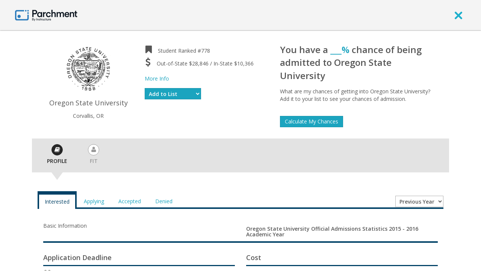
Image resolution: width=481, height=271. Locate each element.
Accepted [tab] (129, 201)
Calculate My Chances (311, 121)
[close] (458, 15)
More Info (157, 78)
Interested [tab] (57, 201)
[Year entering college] (419, 201)
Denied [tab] (163, 201)
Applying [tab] (94, 201)
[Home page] (46, 14)
